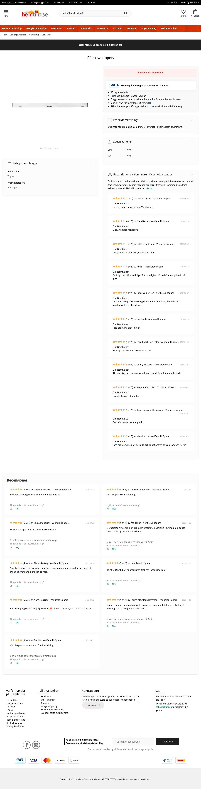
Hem (4, 34)
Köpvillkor (46, 696)
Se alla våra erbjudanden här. (107, 44)
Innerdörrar (102, 28)
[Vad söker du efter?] (95, 13)
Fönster (71, 28)
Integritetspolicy (49, 706)
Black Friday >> (75, 2)
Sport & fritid (85, 28)
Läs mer (150, 188)
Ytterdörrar (56, 28)
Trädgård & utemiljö (36, 28)
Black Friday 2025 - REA (52, 709)
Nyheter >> (59, 2)
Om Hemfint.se (48, 699)
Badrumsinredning (12, 28)
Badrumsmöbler (168, 28)
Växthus (117, 28)
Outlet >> (91, 2)
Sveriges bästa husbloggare (54, 713)
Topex (10, 176)
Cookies (45, 703)
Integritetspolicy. (146, 749)
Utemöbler (131, 28)
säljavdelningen (164, 707)
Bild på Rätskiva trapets (49, 148)
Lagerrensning (148, 28)
